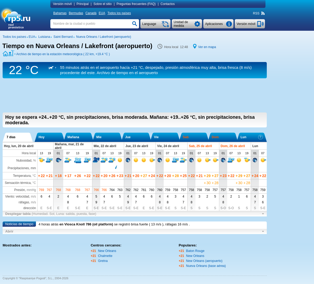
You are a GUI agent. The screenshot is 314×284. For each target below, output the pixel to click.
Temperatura (21, 176)
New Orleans (107, 251)
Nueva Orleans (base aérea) (206, 266)
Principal (83, 4)
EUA (102, 13)
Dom (215, 137)
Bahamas (60, 13)
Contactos (168, 4)
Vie (156, 137)
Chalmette (105, 256)
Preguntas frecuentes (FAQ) (136, 4)
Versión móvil (62, 4)
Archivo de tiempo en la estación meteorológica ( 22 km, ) (63, 54)
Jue (128, 137)
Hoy (42, 137)
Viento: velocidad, (20, 196)
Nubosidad (23, 160)
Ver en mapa (207, 47)
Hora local (29, 153)
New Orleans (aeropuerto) (204, 261)
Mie (99, 137)
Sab (186, 137)
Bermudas (76, 13)
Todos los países (119, 13)
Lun (252, 137)
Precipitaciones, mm (22, 168)
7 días (11, 137)
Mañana (73, 137)
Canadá (91, 13)
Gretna (103, 261)
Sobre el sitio (102, 4)
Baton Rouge (195, 251)
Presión (19, 190)
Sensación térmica (18, 183)
